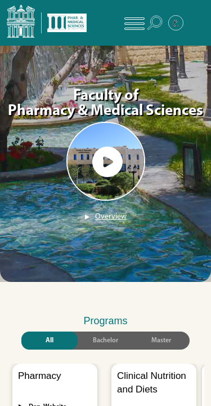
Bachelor (105, 340)
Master (161, 340)
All (49, 340)
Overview (111, 217)
